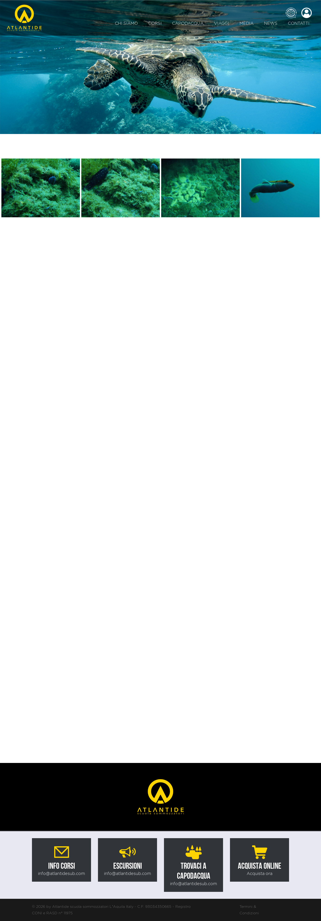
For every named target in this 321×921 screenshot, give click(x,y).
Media (246, 23)
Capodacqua (188, 23)
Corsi (155, 23)
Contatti (298, 23)
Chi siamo (126, 23)
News (270, 23)
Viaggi (221, 23)
